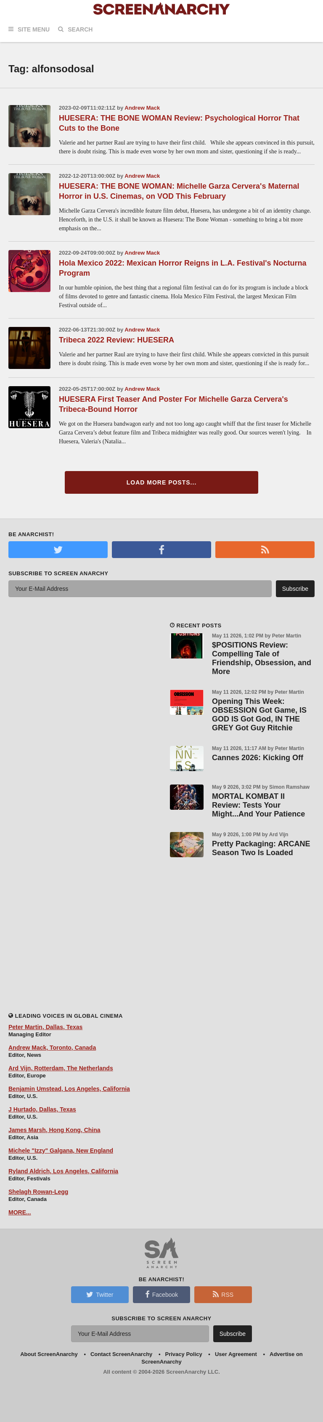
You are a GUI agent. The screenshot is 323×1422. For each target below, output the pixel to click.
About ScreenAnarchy (49, 1354)
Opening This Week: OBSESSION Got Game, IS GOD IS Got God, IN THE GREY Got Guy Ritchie (259, 714)
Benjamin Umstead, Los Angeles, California (69, 1088)
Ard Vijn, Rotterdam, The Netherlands (60, 1068)
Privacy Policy (183, 1354)
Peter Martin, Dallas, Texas (45, 1027)
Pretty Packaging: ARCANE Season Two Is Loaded (261, 848)
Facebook (161, 1294)
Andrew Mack (142, 108)
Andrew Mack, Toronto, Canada (52, 1047)
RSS (223, 1294)
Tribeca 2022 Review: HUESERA (116, 340)
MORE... (19, 1212)
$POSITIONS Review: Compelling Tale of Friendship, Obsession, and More (261, 658)
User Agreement (236, 1354)
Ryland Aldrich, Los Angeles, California (63, 1171)
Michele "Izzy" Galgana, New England (60, 1150)
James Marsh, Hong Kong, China (54, 1130)
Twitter (99, 1294)
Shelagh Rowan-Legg (38, 1191)
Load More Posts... (162, 482)
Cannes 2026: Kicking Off (257, 757)
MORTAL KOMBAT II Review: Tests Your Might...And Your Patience (258, 805)
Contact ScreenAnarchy (121, 1354)
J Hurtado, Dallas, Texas (42, 1109)
